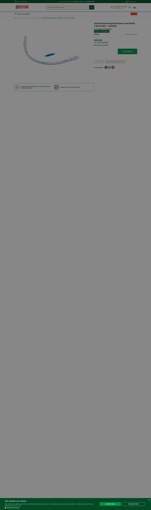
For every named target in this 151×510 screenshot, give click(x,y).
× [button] (149, 500)
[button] (50, 508)
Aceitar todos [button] (110, 504)
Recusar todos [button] (133, 504)
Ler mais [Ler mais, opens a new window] (18, 506)
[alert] (75, 255)
